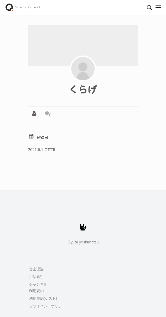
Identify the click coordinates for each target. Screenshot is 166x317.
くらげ (83, 89)
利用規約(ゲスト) (43, 298)
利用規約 (36, 290)
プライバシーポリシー (47, 305)
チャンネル (38, 284)
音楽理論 (36, 268)
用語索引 (36, 276)
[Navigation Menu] (158, 7)
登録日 (42, 137)
